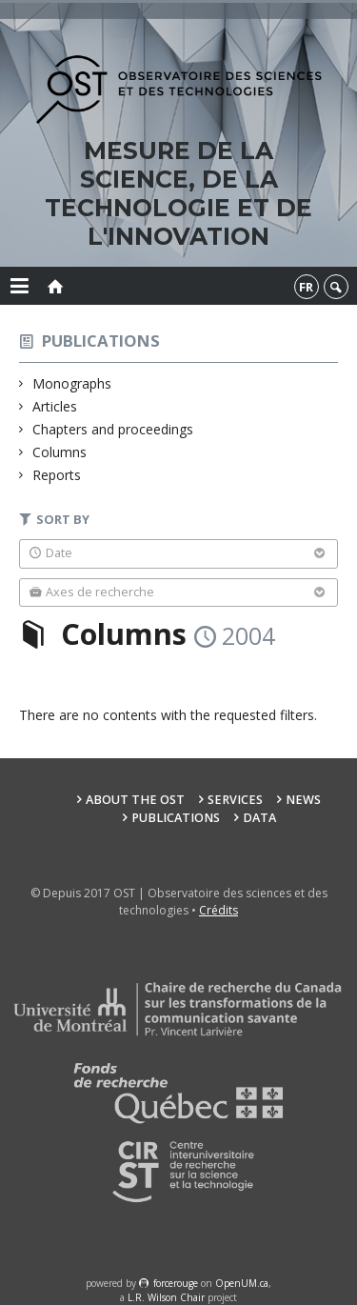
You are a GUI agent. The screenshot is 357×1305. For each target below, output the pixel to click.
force (175, 1283)
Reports (57, 475)
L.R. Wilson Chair (166, 1297)
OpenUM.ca (241, 1283)
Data (259, 818)
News (303, 800)
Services (235, 800)
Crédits (218, 910)
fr (306, 286)
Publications (101, 340)
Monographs (72, 383)
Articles (55, 406)
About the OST (135, 800)
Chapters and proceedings (113, 429)
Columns (60, 452)
